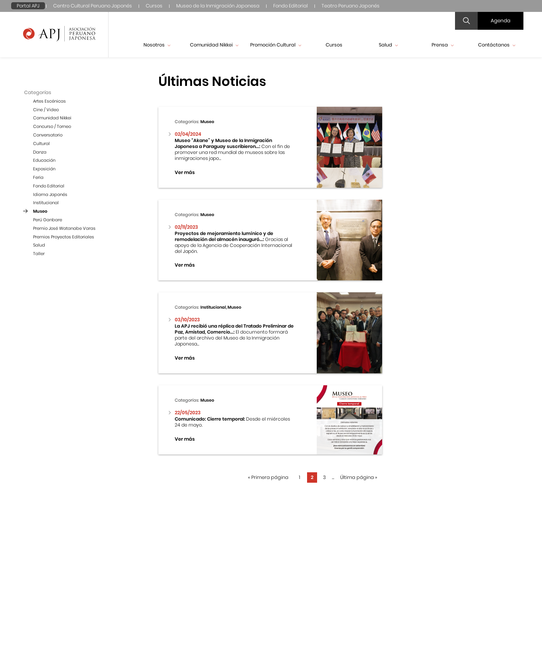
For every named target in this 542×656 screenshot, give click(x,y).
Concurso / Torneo (52, 126)
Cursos (154, 5)
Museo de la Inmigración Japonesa (217, 5)
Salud (388, 45)
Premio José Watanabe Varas (64, 228)
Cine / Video (46, 110)
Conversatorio (47, 135)
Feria (38, 177)
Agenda (500, 20)
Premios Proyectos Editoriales (63, 237)
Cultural (41, 144)
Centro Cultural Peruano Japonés (92, 5)
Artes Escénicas (49, 101)
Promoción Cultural (275, 45)
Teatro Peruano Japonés (351, 5)
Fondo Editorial (290, 5)
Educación (44, 160)
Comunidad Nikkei (214, 45)
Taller (39, 254)
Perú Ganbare (47, 220)
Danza (39, 152)
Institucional (46, 203)
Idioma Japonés (50, 194)
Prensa (443, 45)
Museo (40, 211)
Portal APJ (28, 5)
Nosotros (156, 45)
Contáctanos (496, 45)
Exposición (44, 169)
